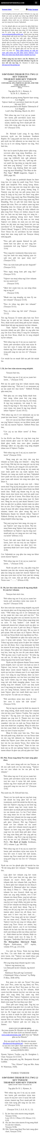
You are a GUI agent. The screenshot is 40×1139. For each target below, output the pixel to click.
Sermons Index (7, 9)
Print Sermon (33, 9)
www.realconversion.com (11, 1035)
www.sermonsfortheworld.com (12, 34)
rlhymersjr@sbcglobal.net (11, 65)
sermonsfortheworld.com (12, 3)
